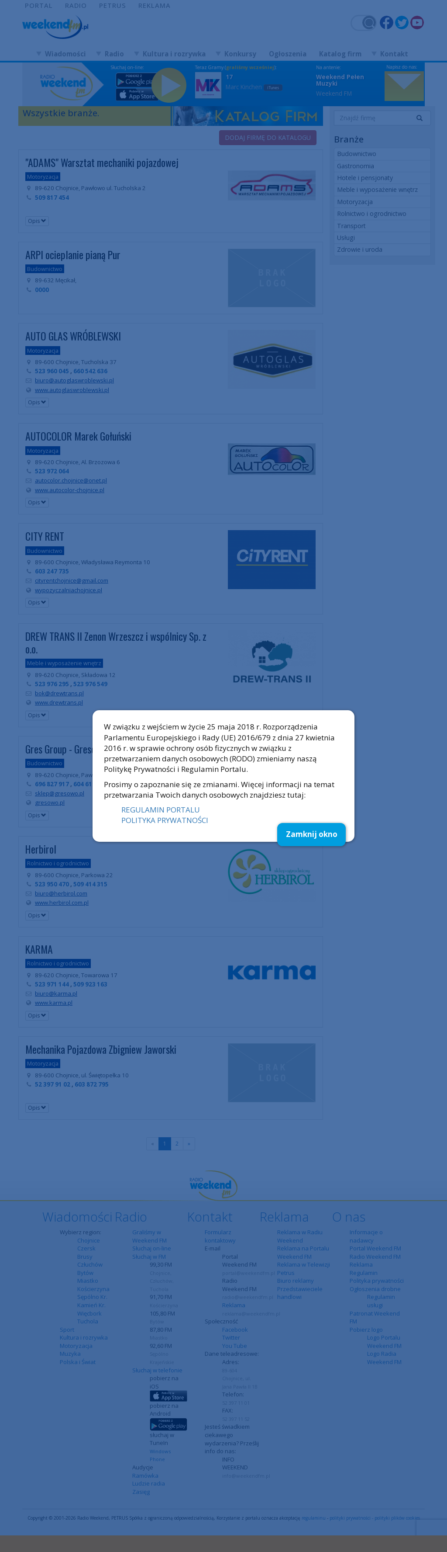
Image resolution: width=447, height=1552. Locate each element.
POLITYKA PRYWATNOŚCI (164, 820)
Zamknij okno (311, 834)
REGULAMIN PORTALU (160, 810)
